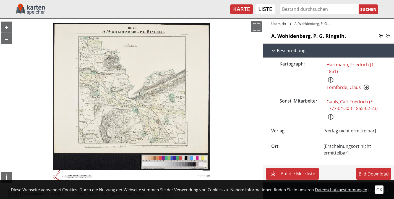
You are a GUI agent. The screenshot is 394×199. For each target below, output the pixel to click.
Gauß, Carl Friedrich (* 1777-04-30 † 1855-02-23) (352, 105)
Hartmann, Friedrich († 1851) (350, 68)
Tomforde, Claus (344, 87)
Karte (241, 9)
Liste (265, 9)
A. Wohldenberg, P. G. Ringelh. (313, 23)
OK (379, 189)
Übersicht (278, 23)
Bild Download (374, 174)
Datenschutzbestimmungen (341, 189)
